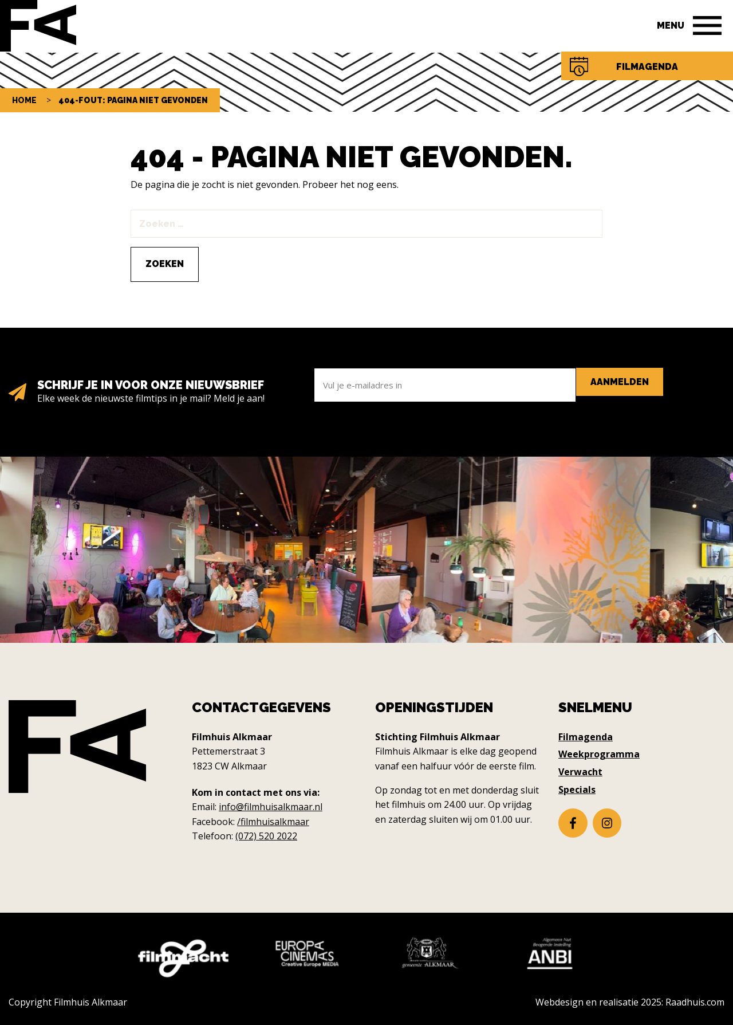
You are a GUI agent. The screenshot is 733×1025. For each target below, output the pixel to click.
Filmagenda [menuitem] (585, 737)
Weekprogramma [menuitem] (599, 754)
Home (24, 100)
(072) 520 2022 (266, 836)
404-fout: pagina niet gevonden (133, 100)
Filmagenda (647, 66)
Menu (670, 25)
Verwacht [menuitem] (580, 771)
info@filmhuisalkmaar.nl (270, 806)
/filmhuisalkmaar (273, 821)
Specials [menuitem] (577, 789)
